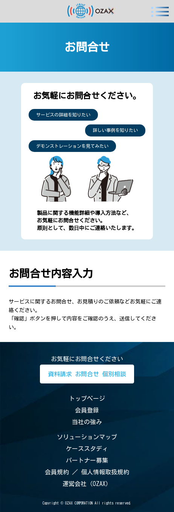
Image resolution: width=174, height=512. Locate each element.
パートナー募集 (87, 460)
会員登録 (87, 410)
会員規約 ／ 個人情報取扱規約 (87, 472)
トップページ (87, 398)
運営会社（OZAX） (87, 484)
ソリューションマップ (87, 437)
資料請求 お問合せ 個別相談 (87, 374)
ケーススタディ (87, 449)
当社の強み (87, 422)
